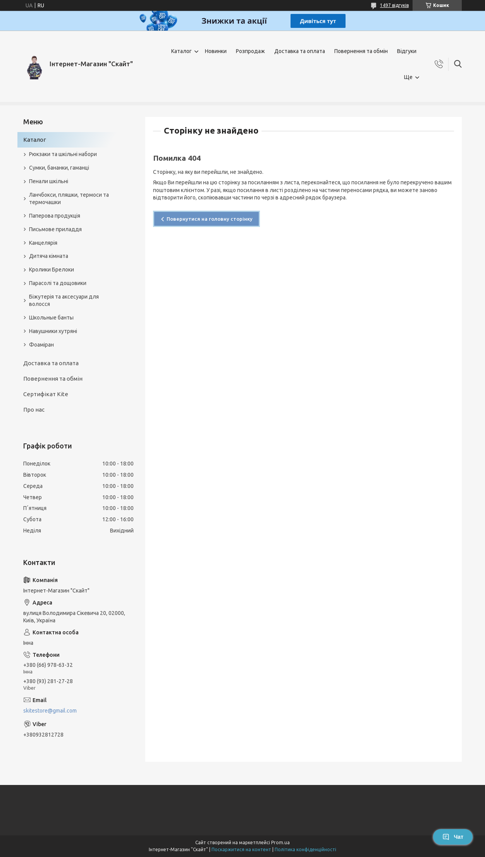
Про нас (34, 409)
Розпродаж (250, 51)
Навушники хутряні (53, 331)
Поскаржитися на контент (241, 849)
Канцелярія (43, 243)
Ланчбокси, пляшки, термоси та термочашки (69, 198)
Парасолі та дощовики (57, 283)
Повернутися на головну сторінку (210, 219)
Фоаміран (41, 345)
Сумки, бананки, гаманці (59, 168)
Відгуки (406, 51)
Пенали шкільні (48, 181)
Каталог (181, 51)
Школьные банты (51, 317)
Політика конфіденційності (305, 849)
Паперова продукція (54, 216)
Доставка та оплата (299, 51)
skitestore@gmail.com (50, 711)
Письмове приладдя (55, 229)
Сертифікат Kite (45, 394)
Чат (452, 836)
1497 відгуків (394, 5)
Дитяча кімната (48, 256)
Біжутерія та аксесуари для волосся (64, 300)
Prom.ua (280, 842)
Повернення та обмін (361, 51)
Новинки (216, 51)
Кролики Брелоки (51, 269)
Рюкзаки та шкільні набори (63, 154)
